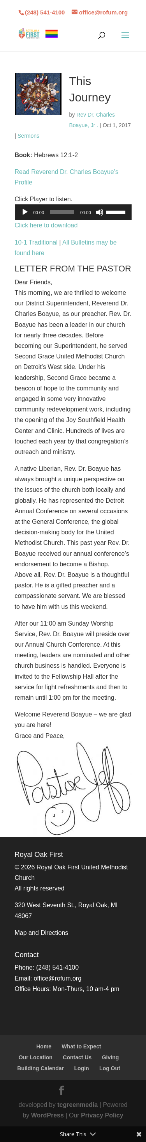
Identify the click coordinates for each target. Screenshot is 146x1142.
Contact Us (77, 1057)
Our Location (36, 1057)
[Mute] (100, 212)
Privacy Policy (102, 1115)
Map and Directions (42, 932)
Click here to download (46, 225)
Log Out (109, 1068)
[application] (73, 212)
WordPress (47, 1115)
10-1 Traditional (36, 242)
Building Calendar (40, 1068)
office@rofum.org (57, 978)
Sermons (28, 136)
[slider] (62, 212)
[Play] (25, 212)
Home (43, 1046)
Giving (110, 1057)
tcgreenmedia (77, 1104)
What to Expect (81, 1046)
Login (81, 1068)
